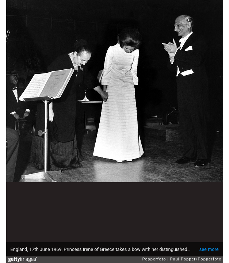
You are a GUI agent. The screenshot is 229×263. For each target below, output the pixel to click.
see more (209, 249)
